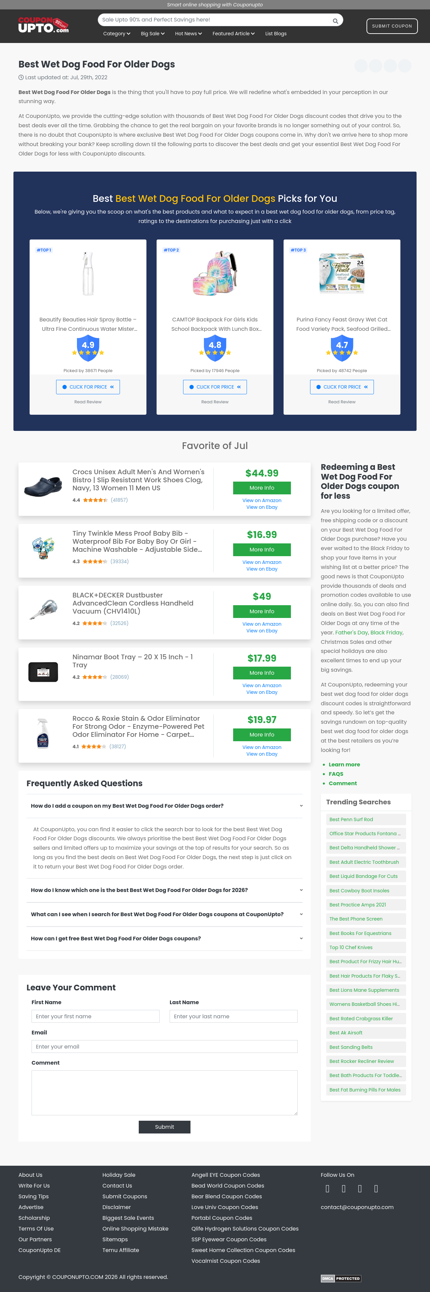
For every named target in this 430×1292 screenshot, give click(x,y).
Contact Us (117, 1186)
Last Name (184, 1002)
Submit (164, 1127)
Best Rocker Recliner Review (362, 1061)
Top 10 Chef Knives (351, 947)
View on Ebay (262, 507)
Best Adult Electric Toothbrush (364, 862)
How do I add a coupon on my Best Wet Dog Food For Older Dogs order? (127, 806)
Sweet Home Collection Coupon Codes (243, 1250)
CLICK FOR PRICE (87, 387)
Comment (45, 1063)
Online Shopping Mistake (135, 1229)
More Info (262, 488)
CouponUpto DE (39, 1250)
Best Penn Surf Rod (351, 819)
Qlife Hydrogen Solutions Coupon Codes (245, 1229)
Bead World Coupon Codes (227, 1186)
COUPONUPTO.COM (77, 1277)
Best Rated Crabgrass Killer (361, 1018)
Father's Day (351, 632)
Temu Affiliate (120, 1250)
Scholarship (34, 1218)
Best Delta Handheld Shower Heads (371, 847)
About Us (30, 1175)
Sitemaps (115, 1239)
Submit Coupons (124, 1196)
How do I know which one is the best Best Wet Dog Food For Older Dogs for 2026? (139, 890)
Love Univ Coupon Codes (224, 1207)
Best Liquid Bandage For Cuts (364, 876)
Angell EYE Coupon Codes (225, 1175)
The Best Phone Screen (356, 919)
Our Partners (35, 1239)
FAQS (336, 774)
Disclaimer (116, 1207)
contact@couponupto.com (357, 1207)
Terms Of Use (36, 1229)
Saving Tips (33, 1196)
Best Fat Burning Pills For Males (365, 1089)
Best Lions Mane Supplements (364, 990)
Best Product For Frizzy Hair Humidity (372, 961)
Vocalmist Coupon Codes (225, 1261)
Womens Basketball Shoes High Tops (373, 1004)
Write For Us (34, 1186)
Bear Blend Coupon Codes (226, 1196)
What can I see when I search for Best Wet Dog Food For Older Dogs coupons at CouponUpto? (157, 914)
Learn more (344, 764)
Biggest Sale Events (128, 1218)
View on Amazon (262, 500)
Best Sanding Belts (351, 1047)
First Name (46, 1002)
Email (39, 1032)
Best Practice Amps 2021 (358, 904)
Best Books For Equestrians (360, 933)
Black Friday (386, 632)
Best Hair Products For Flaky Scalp (369, 976)
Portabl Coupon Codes (221, 1218)
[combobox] (220, 19)
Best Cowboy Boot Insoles (359, 890)
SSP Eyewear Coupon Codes (229, 1239)
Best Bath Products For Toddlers (366, 1075)
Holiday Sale (118, 1175)
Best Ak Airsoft (346, 1032)
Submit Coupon (392, 27)
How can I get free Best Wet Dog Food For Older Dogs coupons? (116, 938)
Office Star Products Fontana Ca (367, 833)
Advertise (31, 1207)
